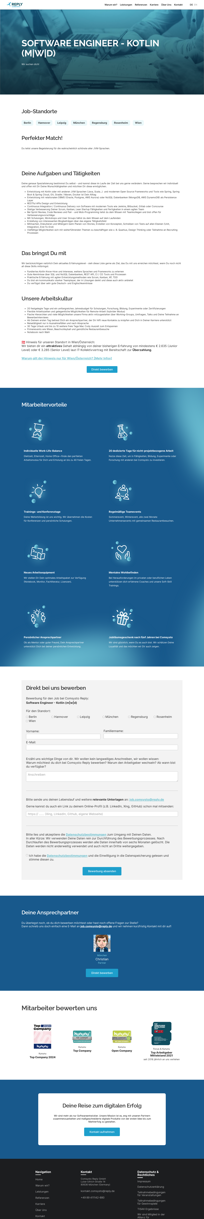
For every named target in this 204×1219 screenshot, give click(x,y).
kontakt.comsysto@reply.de (97, 1191)
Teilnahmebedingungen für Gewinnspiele (151, 1202)
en (195, 4)
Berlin (31, 717)
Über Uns (166, 5)
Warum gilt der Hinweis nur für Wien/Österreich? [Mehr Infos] (67, 358)
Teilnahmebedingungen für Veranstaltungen (151, 1194)
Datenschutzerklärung (150, 1186)
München (110, 717)
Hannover (60, 717)
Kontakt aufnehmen (102, 1132)
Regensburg (138, 717)
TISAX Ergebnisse (148, 1209)
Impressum (144, 1181)
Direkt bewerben (102, 369)
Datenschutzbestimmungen (86, 834)
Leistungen (126, 5)
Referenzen (141, 5)
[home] (15, 4)
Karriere (154, 5)
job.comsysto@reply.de (146, 799)
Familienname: (114, 731)
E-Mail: (31, 742)
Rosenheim (163, 717)
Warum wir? (111, 5)
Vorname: (32, 731)
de (191, 4)
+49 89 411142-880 (92, 1197)
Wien (31, 721)
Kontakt (178, 5)
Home (38, 1179)
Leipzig (83, 717)
